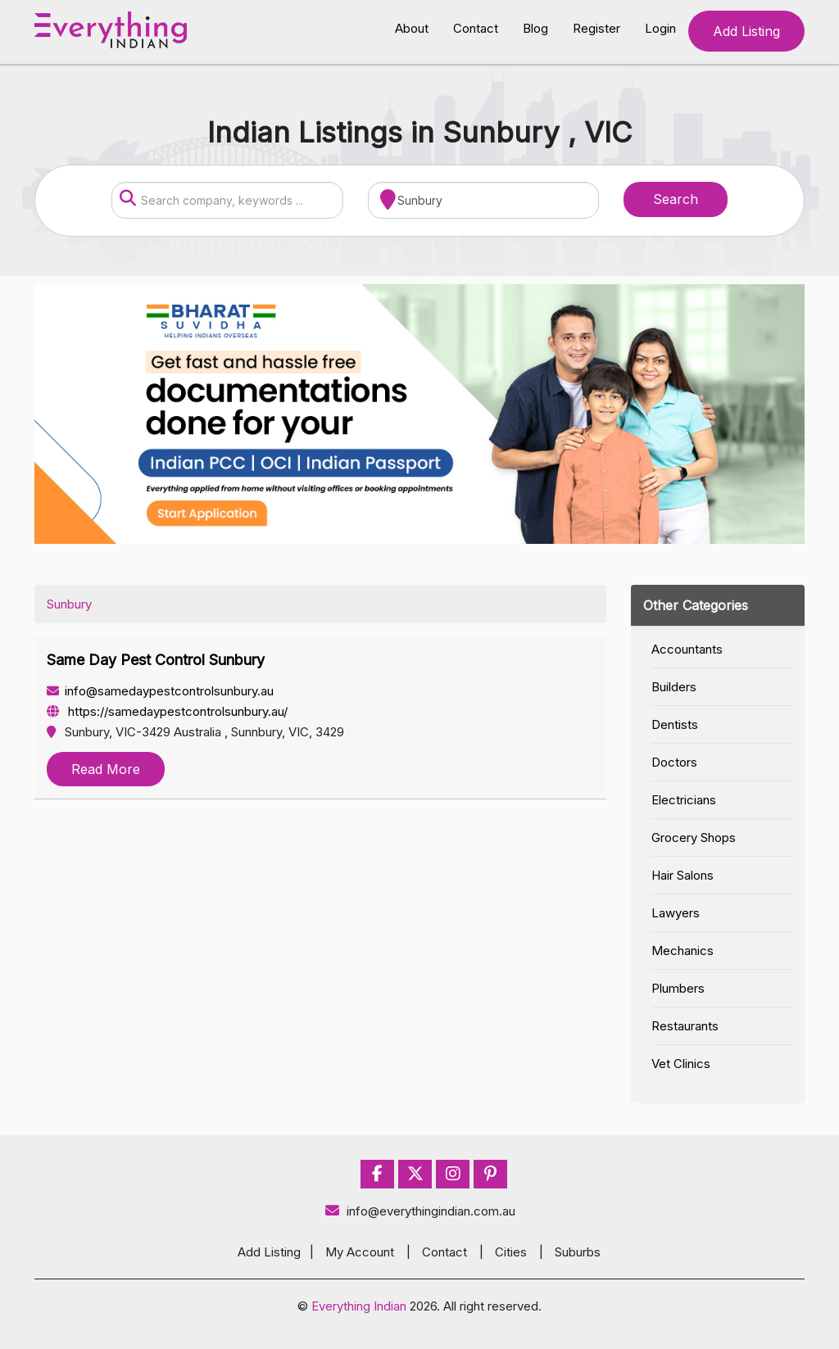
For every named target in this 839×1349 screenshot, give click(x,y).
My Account (359, 1252)
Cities (511, 1252)
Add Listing (746, 31)
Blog (535, 28)
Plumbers (678, 988)
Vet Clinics (680, 1063)
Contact (475, 28)
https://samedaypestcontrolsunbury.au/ (167, 711)
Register (596, 28)
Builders (673, 687)
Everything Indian (358, 1306)
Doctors (674, 762)
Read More (105, 769)
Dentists (674, 724)
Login (660, 28)
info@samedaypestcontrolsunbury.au (160, 691)
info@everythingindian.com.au (419, 1211)
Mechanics (682, 950)
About (412, 28)
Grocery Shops (693, 837)
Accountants (687, 649)
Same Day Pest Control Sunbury (156, 659)
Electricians (683, 800)
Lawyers (675, 913)
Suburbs (578, 1252)
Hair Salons (682, 875)
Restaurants (685, 1026)
